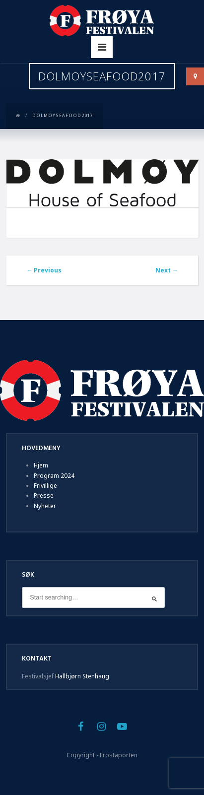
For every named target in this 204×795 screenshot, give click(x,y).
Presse (44, 495)
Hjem (41, 465)
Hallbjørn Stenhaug (82, 676)
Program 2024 (54, 475)
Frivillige (45, 485)
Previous (44, 270)
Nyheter (45, 506)
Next (166, 270)
